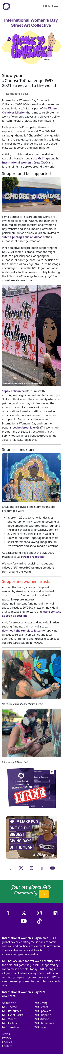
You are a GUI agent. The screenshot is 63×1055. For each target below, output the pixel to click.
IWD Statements (44, 1023)
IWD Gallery (9, 1023)
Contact (7, 1046)
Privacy (6, 1038)
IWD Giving (41, 1003)
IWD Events (41, 1007)
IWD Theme (9, 1007)
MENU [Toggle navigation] (51, 6)
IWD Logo (40, 1027)
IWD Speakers (42, 1011)
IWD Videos (9, 1019)
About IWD (9, 1003)
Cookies (7, 1042)
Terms (6, 1034)
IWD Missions (42, 1019)
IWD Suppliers (42, 1015)
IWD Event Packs (12, 1015)
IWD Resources (11, 1011)
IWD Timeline (10, 1027)
